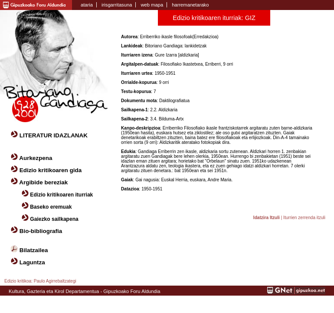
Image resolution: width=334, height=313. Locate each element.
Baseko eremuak (51, 207)
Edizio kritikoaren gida (51, 170)
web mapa (152, 4)
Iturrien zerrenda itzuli (304, 217)
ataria (87, 4)
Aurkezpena (35, 158)
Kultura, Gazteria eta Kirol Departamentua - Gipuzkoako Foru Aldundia (84, 291)
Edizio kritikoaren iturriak (61, 195)
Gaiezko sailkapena (54, 219)
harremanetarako (190, 4)
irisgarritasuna (117, 4)
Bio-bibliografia (41, 231)
